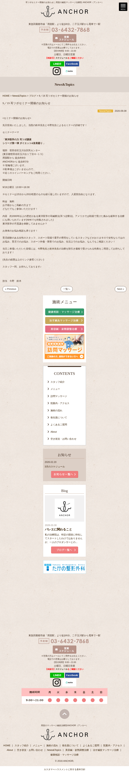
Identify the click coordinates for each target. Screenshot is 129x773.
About (54, 431)
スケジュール (61, 58)
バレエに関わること (58, 529)
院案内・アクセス (60, 403)
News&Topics (54, 750)
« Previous (10, 289)
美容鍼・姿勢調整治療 (77, 750)
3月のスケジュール (55, 466)
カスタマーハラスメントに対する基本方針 (64, 769)
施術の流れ (56, 410)
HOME (6, 745)
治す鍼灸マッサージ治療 (106, 750)
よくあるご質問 (59, 424)
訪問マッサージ (59, 396)
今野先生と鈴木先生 (48, 248)
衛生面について (59, 417)
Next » (120, 289)
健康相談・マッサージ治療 (64, 754)
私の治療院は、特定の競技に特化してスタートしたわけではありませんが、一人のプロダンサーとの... (63, 538)
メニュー (55, 389)
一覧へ (66, 289)
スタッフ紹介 (58, 382)
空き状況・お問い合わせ (63, 438)
